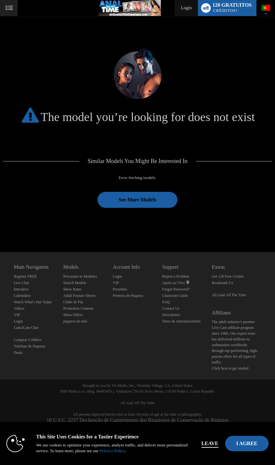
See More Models (137, 199)
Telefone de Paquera (29, 346)
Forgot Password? (176, 289)
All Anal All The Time (229, 295)
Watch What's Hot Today (33, 302)
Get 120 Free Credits (228, 276)
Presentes (120, 289)
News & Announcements (181, 321)
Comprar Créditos (27, 340)
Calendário (22, 295)
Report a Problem (175, 276)
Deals (18, 352)
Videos (19, 308)
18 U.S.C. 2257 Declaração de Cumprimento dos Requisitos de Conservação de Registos (138, 420)
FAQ (165, 302)
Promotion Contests (78, 308)
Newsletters (171, 315)
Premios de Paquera (128, 295)
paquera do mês (75, 321)
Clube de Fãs (73, 302)
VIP (17, 315)
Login (186, 7)
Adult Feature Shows (79, 295)
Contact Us (170, 308)
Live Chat (21, 283)
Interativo (21, 289)
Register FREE (25, 276)
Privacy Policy (112, 450)
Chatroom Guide (175, 295)
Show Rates (72, 289)
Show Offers (73, 315)
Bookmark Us (222, 283)
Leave (209, 443)
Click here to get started (230, 368)
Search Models (74, 283)
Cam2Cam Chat (26, 327)
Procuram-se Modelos (80, 276)
